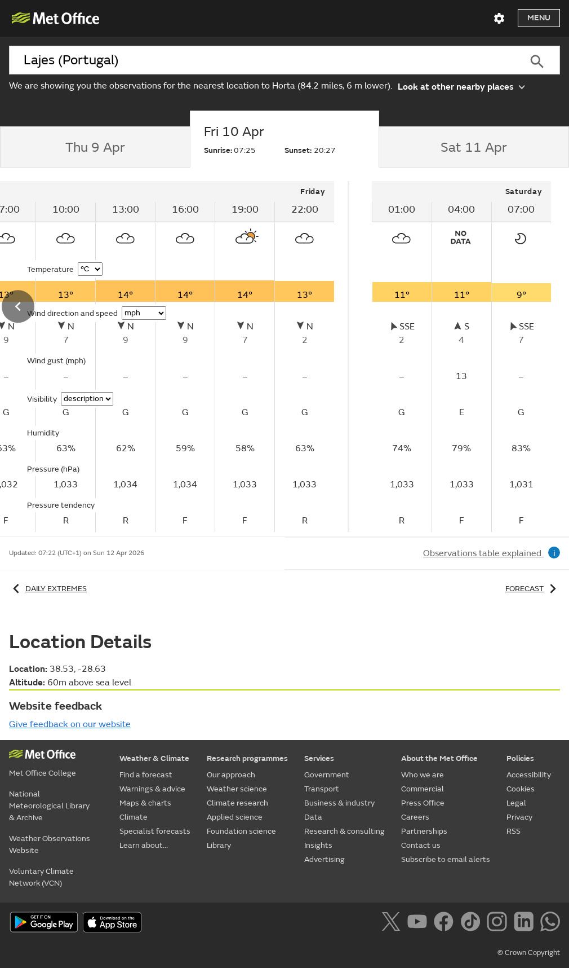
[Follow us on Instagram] (499, 923)
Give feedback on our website (70, 724)
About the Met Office (439, 758)
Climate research (237, 803)
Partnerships (424, 831)
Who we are (422, 775)
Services (319, 758)
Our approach (231, 775)
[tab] (95, 147)
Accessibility (528, 775)
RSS (513, 831)
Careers (415, 817)
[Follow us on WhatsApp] (550, 923)
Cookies (520, 789)
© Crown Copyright (528, 952)
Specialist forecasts (154, 831)
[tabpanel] (461, 356)
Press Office (422, 803)
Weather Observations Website (49, 844)
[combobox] (262, 60)
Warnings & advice (152, 789)
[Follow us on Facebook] (446, 923)
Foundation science (241, 831)
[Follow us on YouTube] (419, 923)
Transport (321, 789)
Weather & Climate (154, 758)
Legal (516, 803)
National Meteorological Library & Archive (49, 805)
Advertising (324, 859)
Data (313, 817)
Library (219, 845)
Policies (520, 758)
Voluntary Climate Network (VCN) (41, 877)
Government (326, 775)
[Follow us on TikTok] (472, 923)
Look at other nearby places (461, 86)
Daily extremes (48, 588)
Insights (318, 845)
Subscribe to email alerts (445, 859)
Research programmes (247, 758)
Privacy (519, 817)
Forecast (532, 588)
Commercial (422, 789)
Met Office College (42, 773)
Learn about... (143, 845)
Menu (538, 18)
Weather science (237, 789)
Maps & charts (145, 803)
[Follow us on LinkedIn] (526, 923)
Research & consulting (344, 831)
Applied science (235, 817)
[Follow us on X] (393, 923)
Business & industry (339, 803)
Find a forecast (145, 775)
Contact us (421, 845)
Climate (133, 817)
